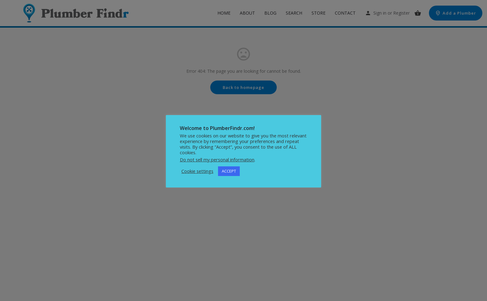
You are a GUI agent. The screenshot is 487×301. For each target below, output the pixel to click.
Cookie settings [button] (197, 171)
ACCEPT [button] (229, 171)
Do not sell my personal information (217, 159)
